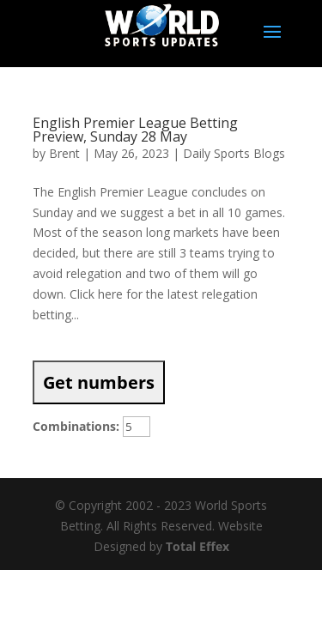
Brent (64, 153)
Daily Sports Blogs (234, 153)
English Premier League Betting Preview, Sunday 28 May (135, 129)
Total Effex (197, 546)
